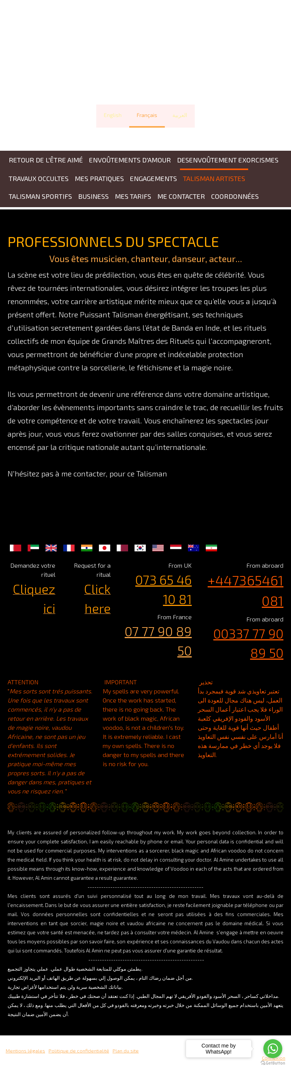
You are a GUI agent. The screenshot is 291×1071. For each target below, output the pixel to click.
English (113, 115)
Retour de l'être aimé (46, 160)
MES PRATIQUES (99, 178)
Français (147, 115)
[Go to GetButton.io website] (273, 1063)
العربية (179, 115)
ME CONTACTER (181, 196)
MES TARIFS (133, 196)
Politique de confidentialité (78, 1051)
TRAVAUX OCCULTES (39, 178)
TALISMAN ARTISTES (214, 178)
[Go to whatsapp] (272, 1048)
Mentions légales (25, 1051)
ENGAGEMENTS (153, 178)
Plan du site (126, 1051)
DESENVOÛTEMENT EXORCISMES (227, 160)
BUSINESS (93, 196)
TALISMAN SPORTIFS (40, 196)
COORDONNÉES (235, 196)
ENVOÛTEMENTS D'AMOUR (130, 160)
